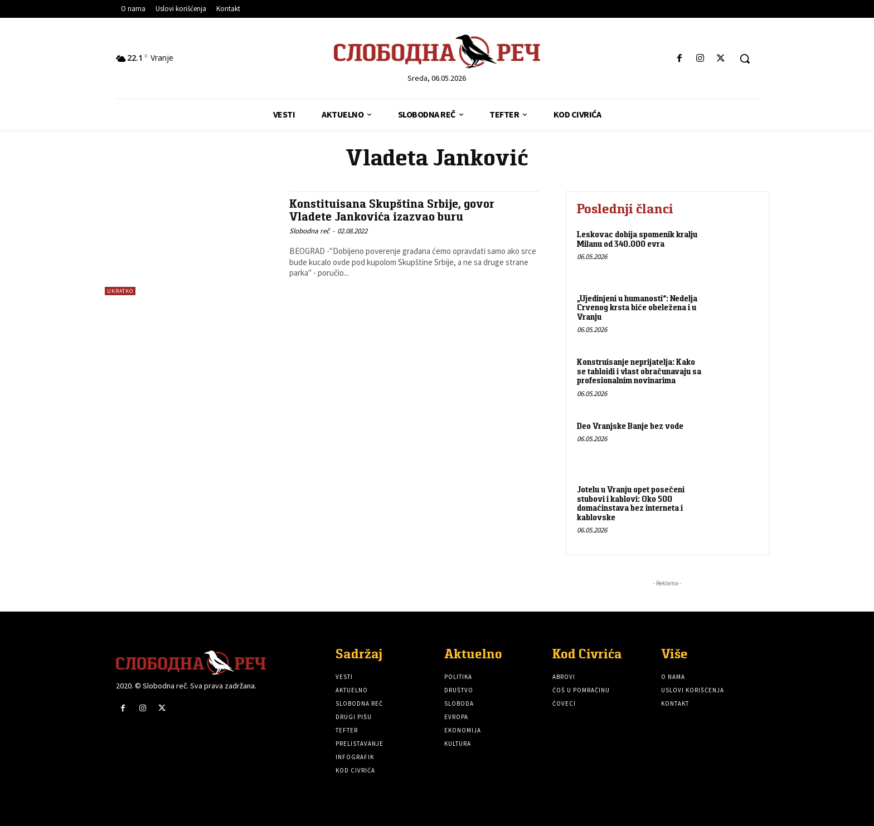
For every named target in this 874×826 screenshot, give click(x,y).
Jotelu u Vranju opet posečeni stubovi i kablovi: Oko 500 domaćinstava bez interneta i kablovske (630, 503)
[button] (744, 58)
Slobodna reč (309, 231)
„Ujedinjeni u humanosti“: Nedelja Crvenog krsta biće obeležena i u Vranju (637, 307)
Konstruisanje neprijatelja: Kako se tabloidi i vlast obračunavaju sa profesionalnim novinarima (639, 371)
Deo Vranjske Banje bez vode (630, 426)
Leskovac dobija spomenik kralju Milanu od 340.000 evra (637, 238)
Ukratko (120, 291)
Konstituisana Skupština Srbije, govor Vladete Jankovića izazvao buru (391, 210)
